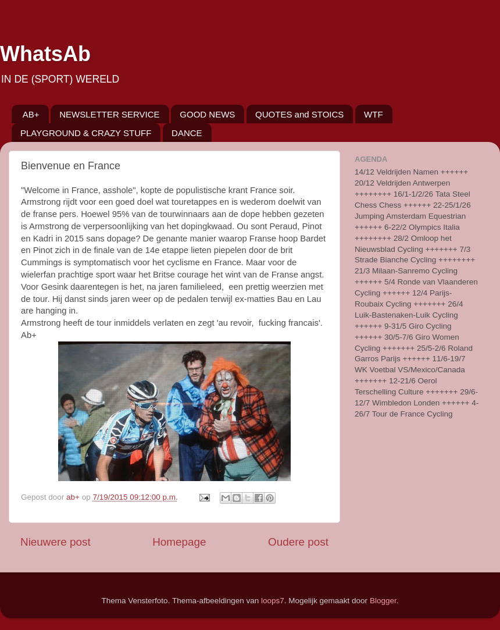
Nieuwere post (55, 542)
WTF (373, 114)
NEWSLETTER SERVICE (109, 114)
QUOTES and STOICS (299, 114)
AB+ (31, 114)
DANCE (187, 133)
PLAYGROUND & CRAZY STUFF (85, 133)
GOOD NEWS (207, 114)
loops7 (272, 600)
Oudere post (298, 542)
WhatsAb (45, 54)
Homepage (179, 542)
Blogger (383, 600)
